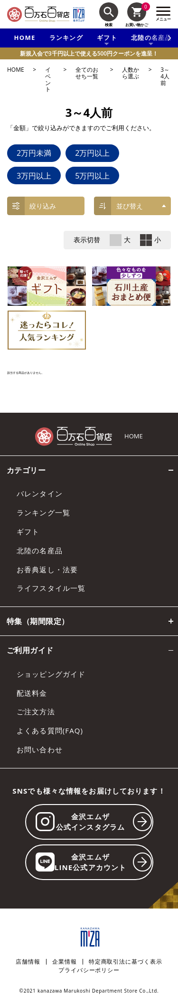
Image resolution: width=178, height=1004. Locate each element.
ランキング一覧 (43, 512)
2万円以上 (92, 153)
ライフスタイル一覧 (51, 588)
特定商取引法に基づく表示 (125, 962)
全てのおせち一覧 (86, 73)
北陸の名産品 (40, 550)
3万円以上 (34, 175)
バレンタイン (40, 493)
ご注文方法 (36, 711)
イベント (48, 79)
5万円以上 (92, 175)
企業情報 (64, 962)
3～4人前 (164, 76)
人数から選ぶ (130, 73)
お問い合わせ (40, 749)
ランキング (66, 37)
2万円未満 (34, 153)
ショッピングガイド (51, 674)
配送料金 (32, 693)
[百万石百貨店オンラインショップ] (38, 14)
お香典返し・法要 (47, 569)
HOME (25, 37)
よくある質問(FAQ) (50, 730)
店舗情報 (28, 962)
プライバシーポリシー (89, 970)
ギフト (28, 531)
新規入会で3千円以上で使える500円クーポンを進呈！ (89, 53)
